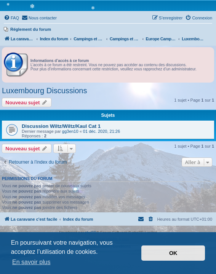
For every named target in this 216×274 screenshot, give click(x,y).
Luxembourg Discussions (44, 90)
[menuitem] (11, 17)
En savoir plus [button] (31, 262)
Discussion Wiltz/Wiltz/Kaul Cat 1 (61, 126)
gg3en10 (70, 131)
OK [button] (173, 253)
